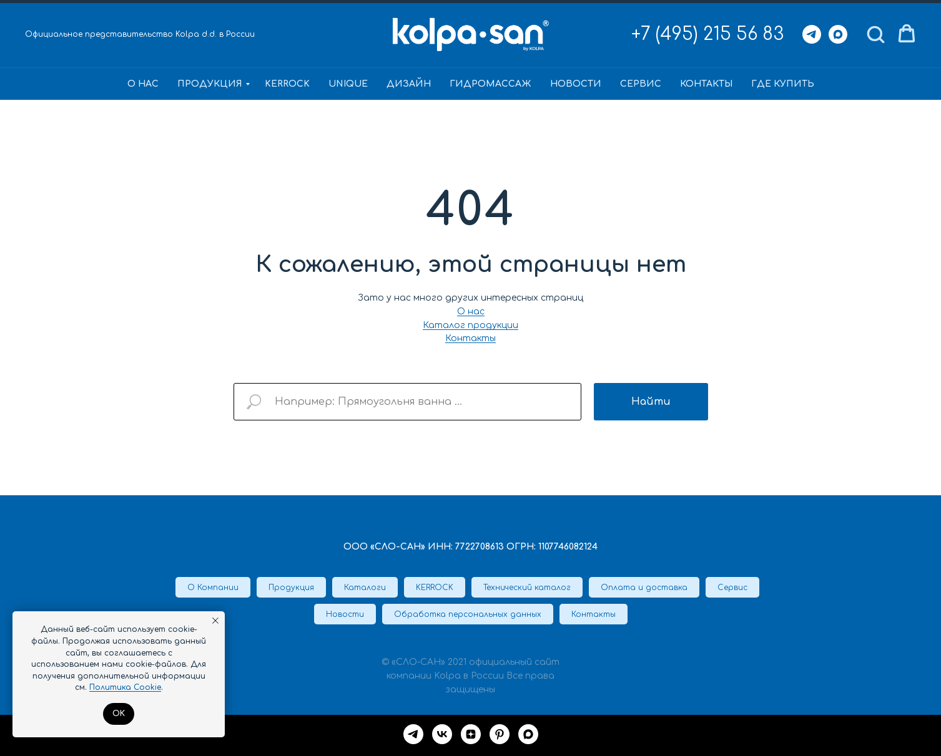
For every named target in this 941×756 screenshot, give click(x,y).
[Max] (838, 34)
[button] (875, 33)
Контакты (706, 84)
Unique (348, 84)
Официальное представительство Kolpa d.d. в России (140, 34)
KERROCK (287, 84)
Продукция (209, 84)
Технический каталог (527, 587)
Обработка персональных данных (467, 614)
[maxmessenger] (528, 734)
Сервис (640, 84)
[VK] (442, 734)
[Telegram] (811, 34)
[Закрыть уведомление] (215, 620)
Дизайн (409, 84)
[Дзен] (471, 734)
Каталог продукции (470, 325)
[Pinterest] (500, 734)
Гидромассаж (490, 84)
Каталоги (365, 587)
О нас (143, 84)
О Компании (213, 587)
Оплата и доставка (644, 587)
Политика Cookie (125, 687)
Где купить (782, 84)
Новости (575, 84)
